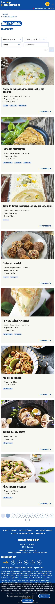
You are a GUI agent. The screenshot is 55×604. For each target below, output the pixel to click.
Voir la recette (45, 111)
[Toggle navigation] (53, 4)
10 (52, 516)
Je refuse (44, 596)
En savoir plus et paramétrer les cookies (20, 596)
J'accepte (27, 600)
